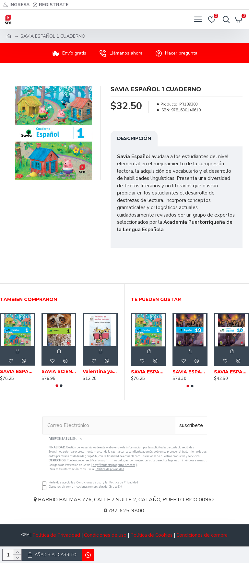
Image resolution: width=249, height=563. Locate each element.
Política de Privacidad (123, 482)
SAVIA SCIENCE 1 (59, 371)
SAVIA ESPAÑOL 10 (190, 372)
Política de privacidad (110, 469)
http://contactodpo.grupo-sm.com (114, 465)
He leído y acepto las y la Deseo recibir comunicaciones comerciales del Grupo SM (124, 463)
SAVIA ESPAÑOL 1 (17, 371)
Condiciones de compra (202, 535)
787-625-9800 (124, 510)
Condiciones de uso (89, 482)
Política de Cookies (151, 535)
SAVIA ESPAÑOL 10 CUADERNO (231, 372)
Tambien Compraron (28, 299)
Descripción (134, 138)
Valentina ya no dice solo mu (100, 371)
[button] (56, 385)
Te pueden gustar (156, 299)
